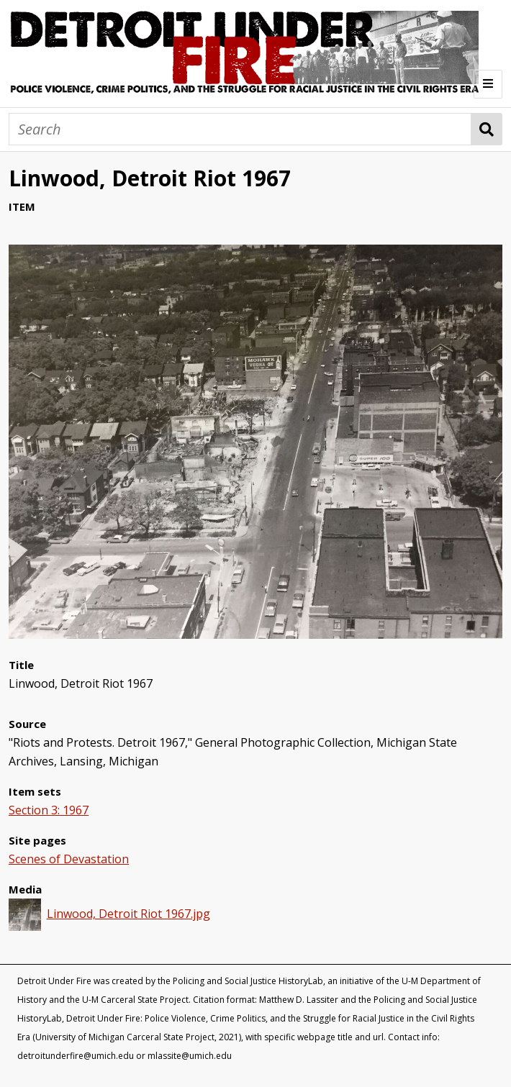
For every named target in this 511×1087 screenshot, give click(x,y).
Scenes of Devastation (69, 859)
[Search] (240, 129)
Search (486, 129)
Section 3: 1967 (49, 810)
